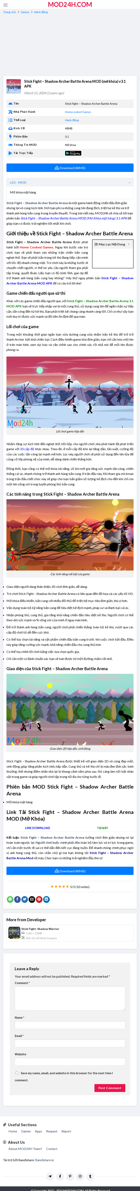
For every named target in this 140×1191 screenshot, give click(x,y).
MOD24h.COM (70, 4)
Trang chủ (9, 12)
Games (25, 12)
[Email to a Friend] (32, 894)
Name (19, 1012)
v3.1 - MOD (18, 182)
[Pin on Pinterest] (39, 894)
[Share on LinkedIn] (46, 894)
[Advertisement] (70, 45)
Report (66, 1126)
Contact (51, 1144)
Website (20, 1049)
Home (12, 1126)
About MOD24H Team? (25, 1144)
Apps (38, 1126)
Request (51, 1126)
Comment (22, 977)
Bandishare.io (44, 1155)
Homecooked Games (78, 112)
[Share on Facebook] (17, 894)
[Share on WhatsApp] (10, 894)
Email (19, 1031)
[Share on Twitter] (24, 894)
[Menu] (5, 5)
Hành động (41, 12)
